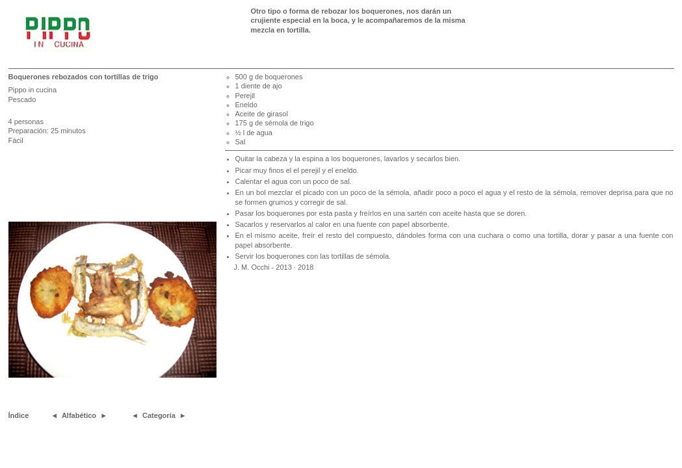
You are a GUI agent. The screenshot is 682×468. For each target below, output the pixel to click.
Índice (18, 415)
